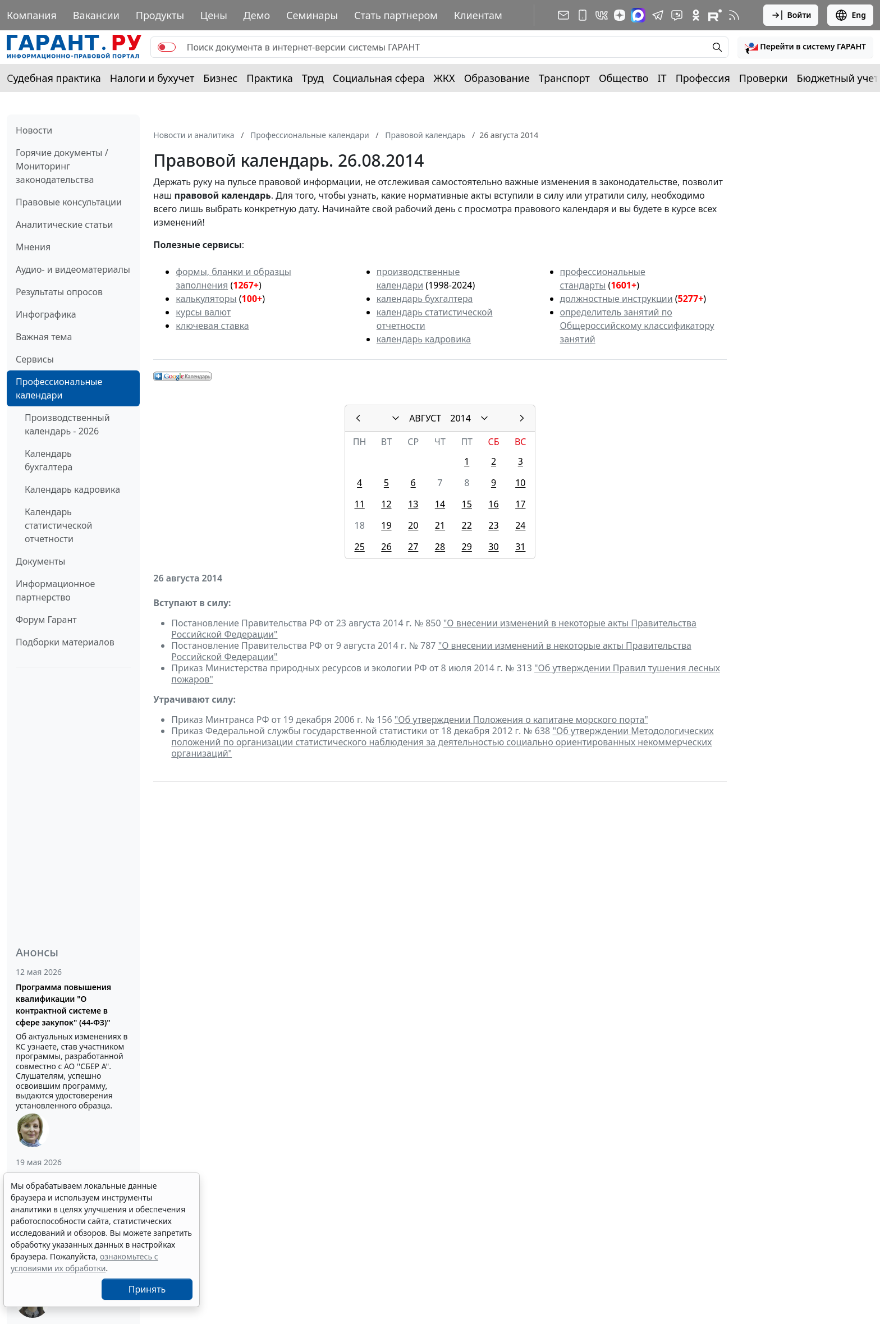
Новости (34, 130)
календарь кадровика (424, 339)
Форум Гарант (46, 619)
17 (520, 504)
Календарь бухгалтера (48, 460)
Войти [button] (791, 15)
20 (413, 525)
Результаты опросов (59, 292)
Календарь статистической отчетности (58, 525)
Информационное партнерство (55, 590)
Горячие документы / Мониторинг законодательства (62, 166)
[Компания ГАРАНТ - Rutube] (715, 15)
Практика (269, 78)
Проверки (763, 78)
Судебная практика (54, 78)
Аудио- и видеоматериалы (73, 269)
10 (520, 483)
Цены (213, 15)
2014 (460, 418)
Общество (624, 78)
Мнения (33, 247)
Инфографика (46, 314)
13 (413, 504)
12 (386, 504)
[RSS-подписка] (734, 15)
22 (467, 525)
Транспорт (564, 78)
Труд (313, 78)
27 (413, 546)
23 (493, 525)
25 (359, 546)
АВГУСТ (425, 418)
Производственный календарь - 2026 (67, 424)
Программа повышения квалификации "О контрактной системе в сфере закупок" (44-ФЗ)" (63, 1005)
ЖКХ (444, 78)
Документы (40, 561)
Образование (497, 78)
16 (493, 504)
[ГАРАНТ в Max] (638, 15)
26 (386, 546)
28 (440, 546)
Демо (257, 15)
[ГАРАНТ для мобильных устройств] (582, 15)
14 (440, 504)
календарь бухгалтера (425, 298)
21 (440, 525)
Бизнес (220, 78)
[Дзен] (619, 15)
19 (386, 525)
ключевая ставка (212, 325)
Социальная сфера (379, 78)
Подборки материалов (65, 642)
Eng (850, 15)
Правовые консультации (69, 202)
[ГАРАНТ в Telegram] (657, 15)
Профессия (703, 78)
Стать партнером (396, 15)
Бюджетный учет (837, 78)
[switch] (167, 47)
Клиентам (478, 15)
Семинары (312, 15)
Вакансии (96, 15)
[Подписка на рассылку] (563, 15)
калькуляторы (206, 298)
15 (467, 504)
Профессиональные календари (59, 388)
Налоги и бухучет (152, 78)
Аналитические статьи (64, 224)
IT (662, 78)
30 (493, 546)
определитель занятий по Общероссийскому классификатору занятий (637, 325)
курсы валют (203, 312)
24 (520, 525)
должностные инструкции (616, 298)
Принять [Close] (147, 1289)
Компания (32, 15)
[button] (805, 47)
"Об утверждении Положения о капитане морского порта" (521, 719)
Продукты (160, 15)
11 (359, 504)
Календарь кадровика (72, 489)
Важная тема (44, 337)
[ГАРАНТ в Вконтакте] (601, 15)
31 (520, 546)
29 (467, 546)
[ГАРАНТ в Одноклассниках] (696, 15)
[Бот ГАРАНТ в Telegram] (677, 15)
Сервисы (35, 359)
